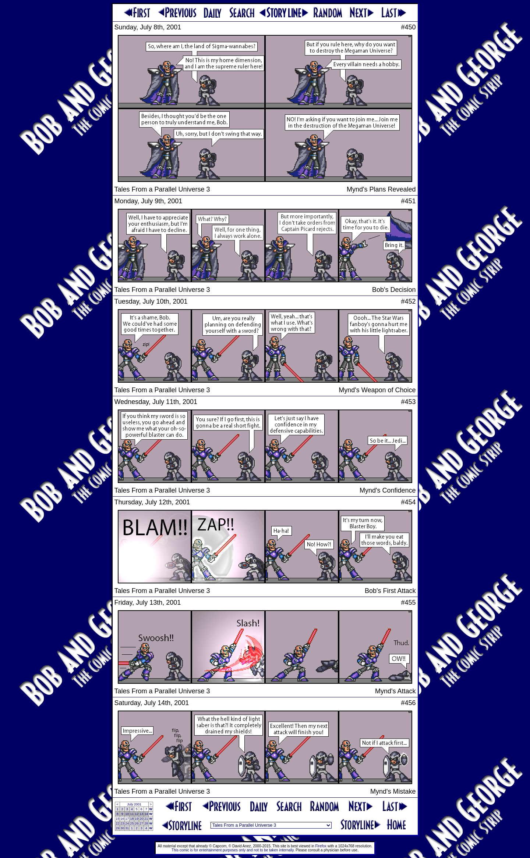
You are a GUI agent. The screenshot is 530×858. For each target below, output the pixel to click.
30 (122, 828)
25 (132, 823)
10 (127, 814)
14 (146, 814)
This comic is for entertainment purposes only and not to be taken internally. (233, 850)
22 (117, 823)
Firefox (321, 846)
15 (117, 819)
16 (122, 819)
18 (132, 819)
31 (127, 828)
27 (141, 823)
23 (122, 823)
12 (136, 814)
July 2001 (134, 804)
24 (127, 823)
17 (127, 819)
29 (117, 828)
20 (141, 819)
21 (146, 819)
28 (146, 823)
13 (141, 814)
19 (136, 819)
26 (136, 823)
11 (132, 814)
